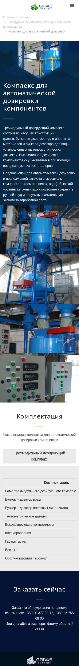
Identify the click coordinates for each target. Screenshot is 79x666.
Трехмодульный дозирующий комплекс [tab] (39, 456)
